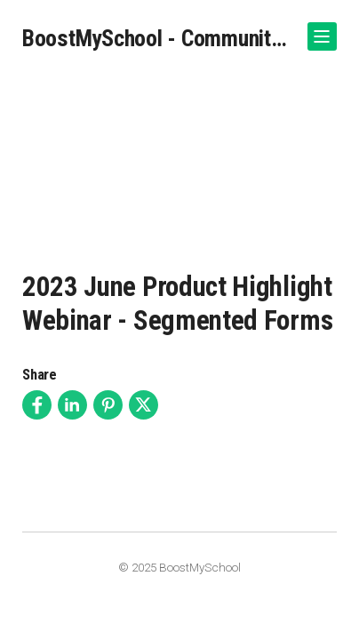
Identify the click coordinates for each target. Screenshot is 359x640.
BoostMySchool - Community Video (157, 38)
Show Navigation (319, 29)
